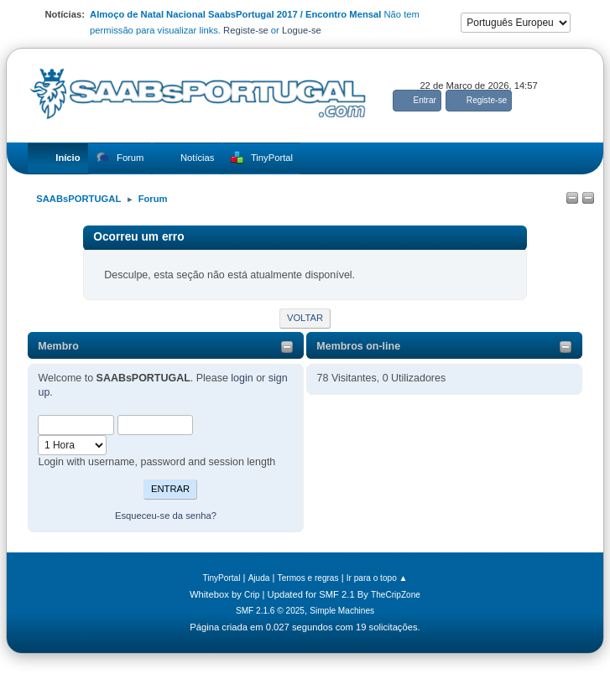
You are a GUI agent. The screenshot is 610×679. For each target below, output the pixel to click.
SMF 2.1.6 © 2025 (270, 610)
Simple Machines (342, 610)
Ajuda (259, 578)
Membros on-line (358, 346)
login (242, 378)
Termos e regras (308, 578)
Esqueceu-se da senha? (165, 516)
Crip (252, 594)
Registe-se (246, 30)
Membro (58, 346)
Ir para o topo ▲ (377, 578)
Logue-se (301, 30)
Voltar (305, 318)
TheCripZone (395, 594)
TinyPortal (221, 578)
